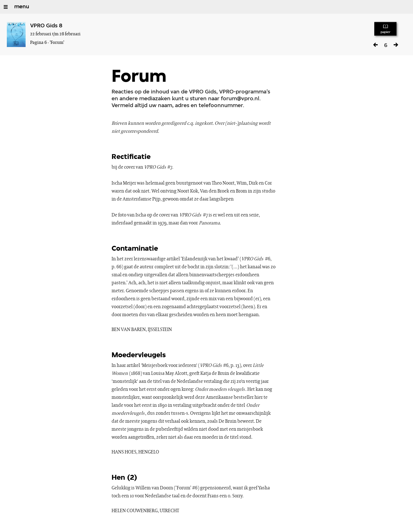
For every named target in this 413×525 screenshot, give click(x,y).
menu (21, 7)
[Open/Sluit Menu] (5, 7)
